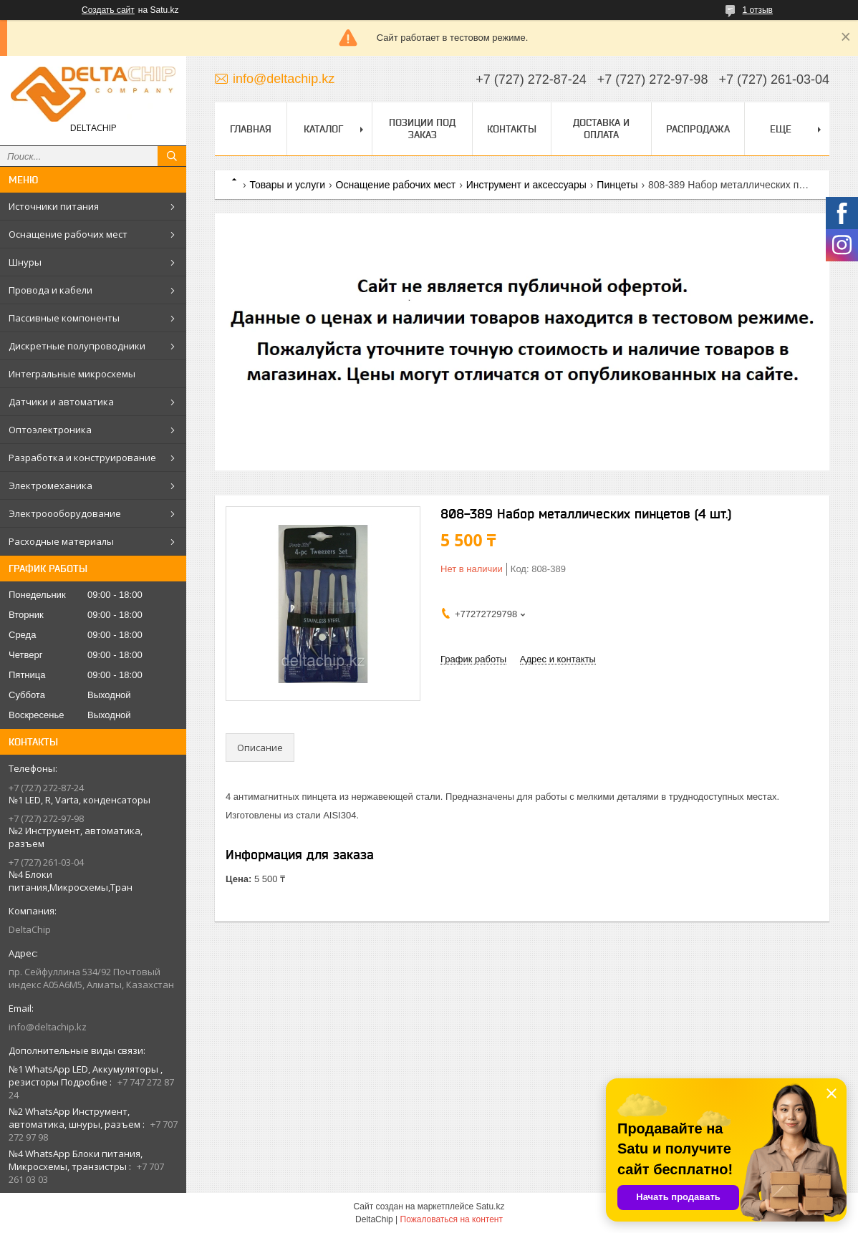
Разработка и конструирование (82, 457)
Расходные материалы (61, 541)
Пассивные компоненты (64, 317)
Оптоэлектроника (50, 429)
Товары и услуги (287, 184)
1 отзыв (758, 10)
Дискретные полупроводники (77, 345)
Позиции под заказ (422, 128)
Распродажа (698, 129)
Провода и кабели (50, 290)
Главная (250, 129)
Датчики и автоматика (61, 401)
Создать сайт (108, 10)
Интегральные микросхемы (72, 373)
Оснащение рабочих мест (68, 234)
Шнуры (25, 262)
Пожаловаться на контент (451, 1219)
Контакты (511, 129)
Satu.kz (490, 1206)
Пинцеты (617, 184)
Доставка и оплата (601, 128)
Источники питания (54, 206)
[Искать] (172, 156)
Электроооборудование (65, 513)
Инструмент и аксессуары (526, 184)
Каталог (323, 129)
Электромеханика (50, 485)
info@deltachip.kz (48, 1026)
